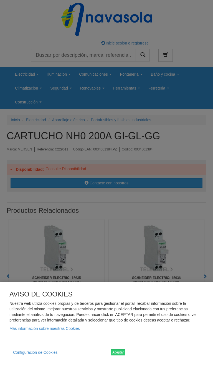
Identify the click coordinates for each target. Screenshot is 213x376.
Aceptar (118, 352)
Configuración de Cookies (35, 352)
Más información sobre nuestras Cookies (44, 328)
